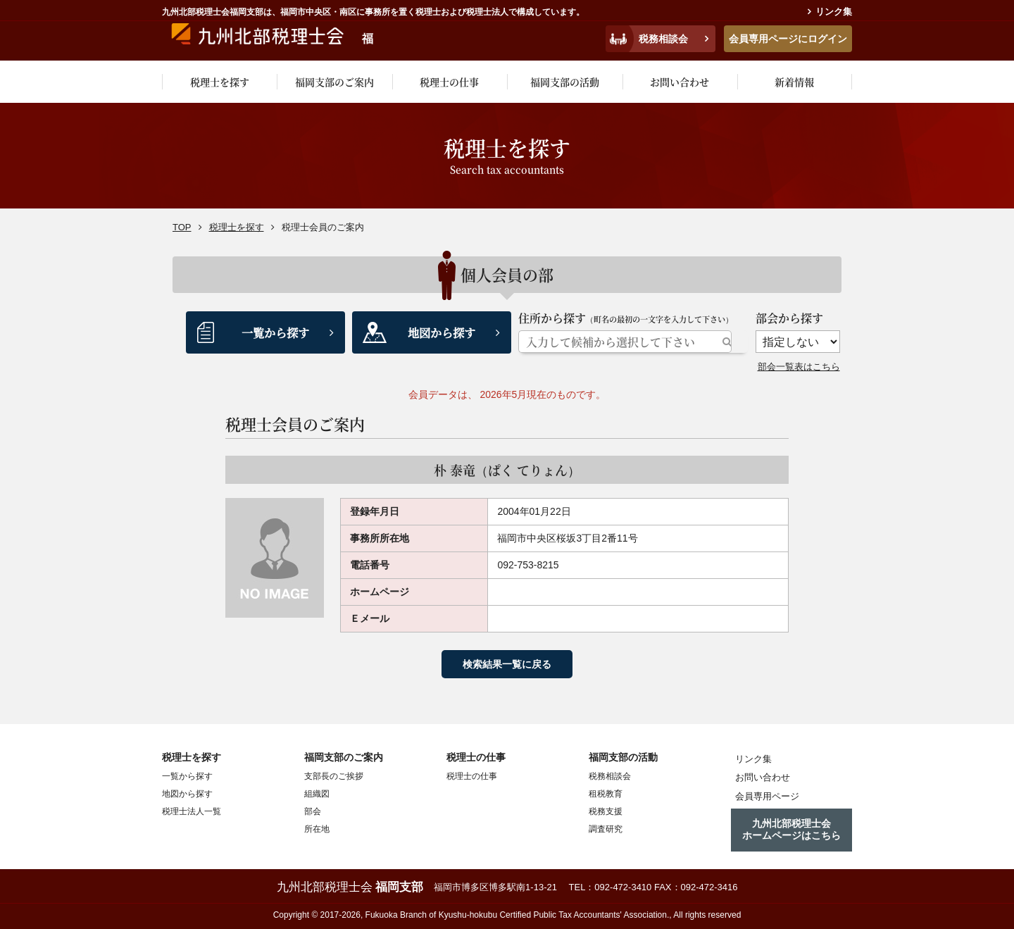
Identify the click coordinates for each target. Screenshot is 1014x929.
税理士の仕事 (449, 82)
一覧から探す (275, 332)
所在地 (317, 828)
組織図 (317, 793)
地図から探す (441, 332)
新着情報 (794, 82)
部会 (312, 811)
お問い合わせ (679, 82)
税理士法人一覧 (191, 811)
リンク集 (833, 11)
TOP (182, 227)
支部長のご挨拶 (333, 775)
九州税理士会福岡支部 (301, 36)
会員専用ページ (760, 792)
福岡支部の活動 (564, 82)
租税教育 (605, 793)
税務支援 (605, 811)
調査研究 (605, 828)
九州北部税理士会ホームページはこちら (791, 823)
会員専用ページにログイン (788, 38)
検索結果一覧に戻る (507, 663)
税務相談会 (663, 38)
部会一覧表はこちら (802, 366)
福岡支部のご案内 (334, 82)
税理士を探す (219, 82)
